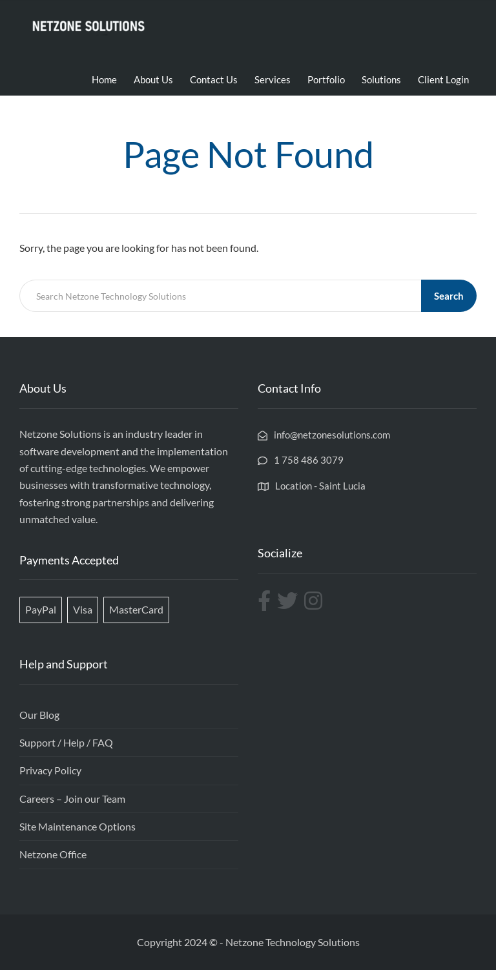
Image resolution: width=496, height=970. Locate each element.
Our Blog (39, 714)
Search (449, 296)
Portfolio (326, 79)
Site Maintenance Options (77, 826)
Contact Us (214, 79)
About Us (153, 79)
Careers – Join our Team (72, 798)
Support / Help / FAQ (66, 742)
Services (272, 79)
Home (104, 79)
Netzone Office (53, 854)
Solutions (381, 79)
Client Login (443, 79)
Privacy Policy (50, 770)
